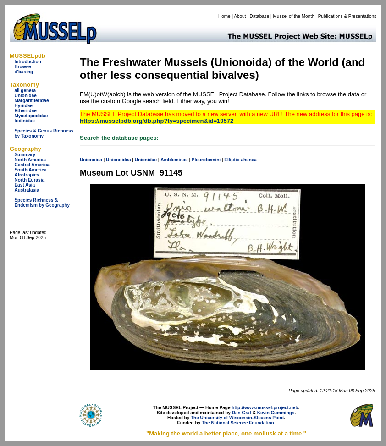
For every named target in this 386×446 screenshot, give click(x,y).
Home (224, 16)
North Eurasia (29, 179)
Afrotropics (26, 174)
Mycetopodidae (31, 115)
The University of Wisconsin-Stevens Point (237, 417)
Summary (24, 154)
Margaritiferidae (31, 100)
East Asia (24, 184)
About (240, 16)
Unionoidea (118, 159)
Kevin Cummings (276, 412)
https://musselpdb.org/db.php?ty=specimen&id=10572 (156, 120)
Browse (22, 66)
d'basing (23, 71)
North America (30, 159)
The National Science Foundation (238, 422)
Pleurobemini (206, 159)
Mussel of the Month (293, 16)
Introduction (27, 61)
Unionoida (91, 159)
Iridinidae (24, 120)
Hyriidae (23, 105)
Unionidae (25, 95)
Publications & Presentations (347, 16)
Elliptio (231, 159)
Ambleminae (173, 159)
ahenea (248, 159)
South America (30, 169)
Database (260, 16)
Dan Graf (241, 412)
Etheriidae (25, 110)
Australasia (26, 190)
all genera (25, 90)
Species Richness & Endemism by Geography (42, 203)
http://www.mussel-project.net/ (265, 407)
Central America (31, 164)
